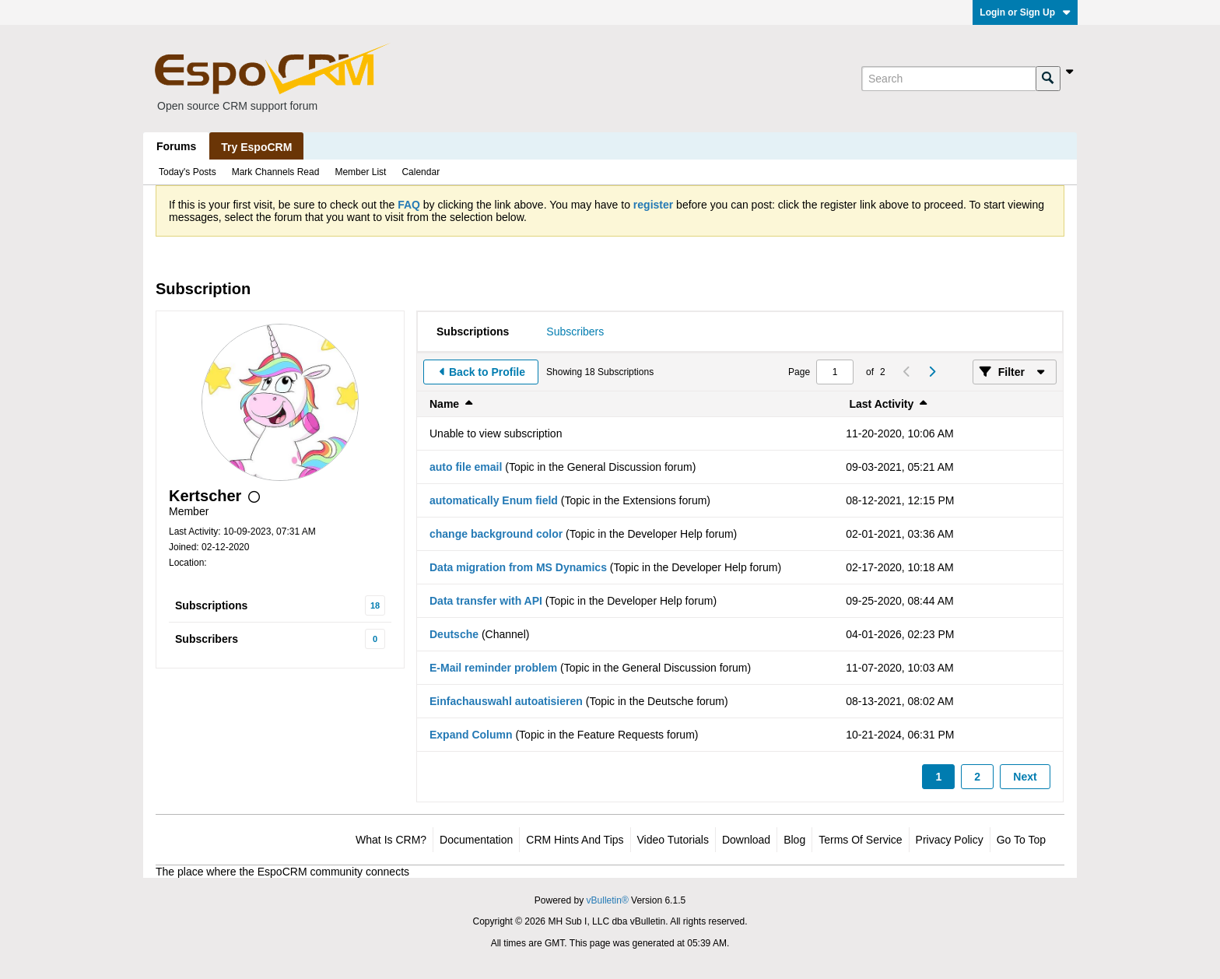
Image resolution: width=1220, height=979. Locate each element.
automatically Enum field (493, 500)
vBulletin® (608, 900)
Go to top (1021, 839)
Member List (360, 172)
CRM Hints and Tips (574, 839)
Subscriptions (211, 605)
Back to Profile (487, 372)
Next (1024, 776)
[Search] (948, 78)
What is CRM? (391, 839)
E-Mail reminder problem (493, 667)
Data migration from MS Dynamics (518, 567)
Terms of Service (860, 839)
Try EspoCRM (256, 147)
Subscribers (206, 639)
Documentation (476, 839)
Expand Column (471, 734)
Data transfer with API (485, 601)
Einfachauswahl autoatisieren (506, 701)
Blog (794, 839)
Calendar (420, 172)
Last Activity (882, 404)
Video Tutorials (673, 839)
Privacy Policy (949, 839)
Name (444, 404)
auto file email (465, 467)
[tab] (473, 331)
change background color (496, 534)
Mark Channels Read (276, 172)
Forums (176, 146)
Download (746, 839)
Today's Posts (187, 172)
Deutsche (454, 634)
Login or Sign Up (1025, 12)
